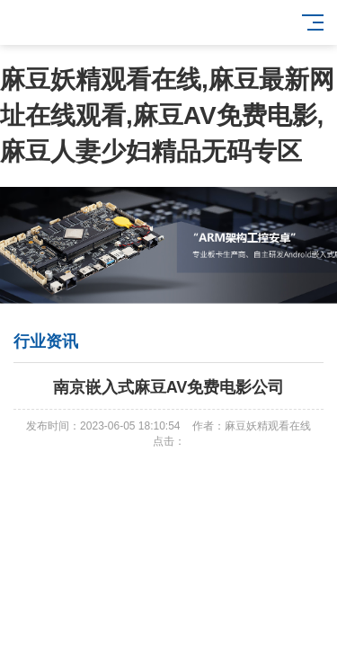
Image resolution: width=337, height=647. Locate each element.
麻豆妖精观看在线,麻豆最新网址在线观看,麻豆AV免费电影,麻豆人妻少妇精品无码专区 (167, 115)
